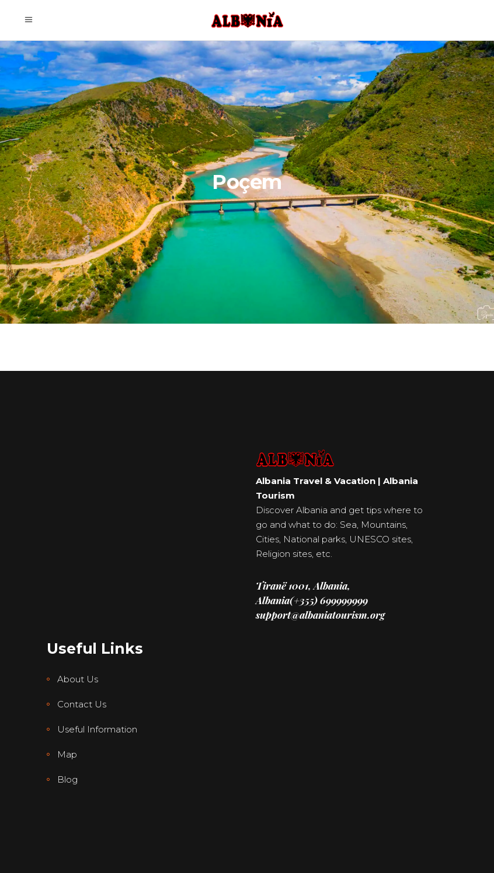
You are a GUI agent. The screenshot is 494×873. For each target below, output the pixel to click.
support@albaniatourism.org (320, 614)
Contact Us (81, 704)
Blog (67, 779)
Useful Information (97, 729)
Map (67, 754)
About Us (77, 679)
